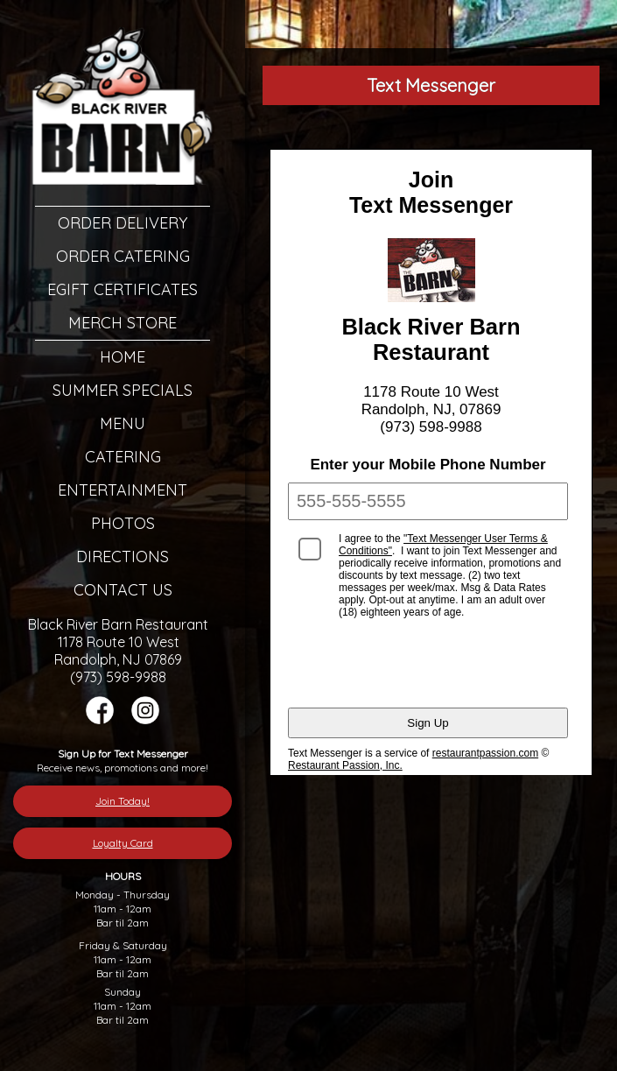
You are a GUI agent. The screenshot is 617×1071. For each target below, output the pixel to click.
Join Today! (122, 800)
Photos (123, 523)
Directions (122, 556)
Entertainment (122, 490)
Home (122, 357)
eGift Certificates (122, 289)
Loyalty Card (123, 842)
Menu (122, 423)
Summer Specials (123, 390)
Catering (123, 457)
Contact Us (123, 590)
